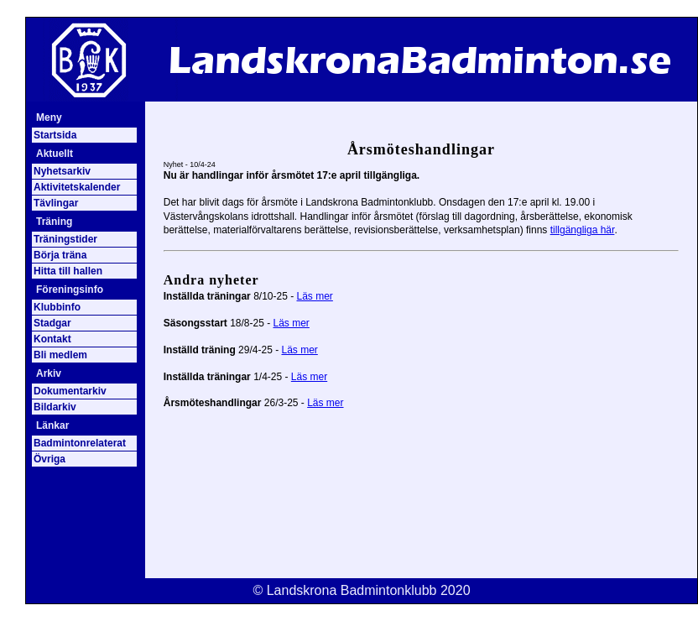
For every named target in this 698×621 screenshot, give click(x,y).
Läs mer (315, 296)
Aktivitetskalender (77, 187)
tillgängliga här (582, 230)
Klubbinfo (57, 307)
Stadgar (52, 323)
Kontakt (52, 339)
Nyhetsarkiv (62, 171)
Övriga (49, 459)
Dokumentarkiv (70, 391)
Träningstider (65, 239)
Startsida (55, 135)
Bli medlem (60, 355)
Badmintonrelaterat (80, 443)
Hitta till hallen (68, 271)
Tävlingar (56, 203)
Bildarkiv (55, 407)
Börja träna (60, 255)
